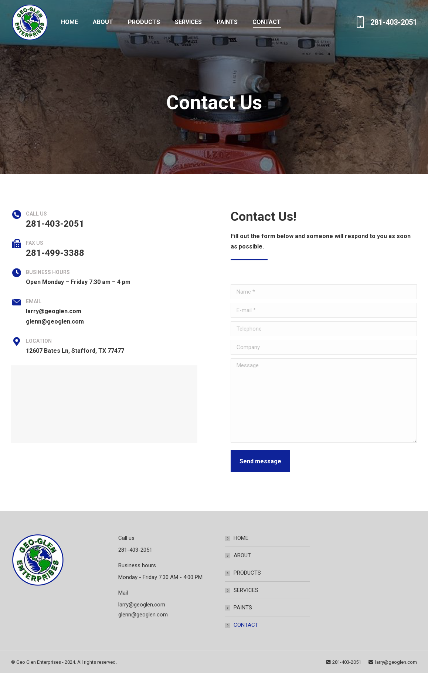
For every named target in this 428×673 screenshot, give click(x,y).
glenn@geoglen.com (143, 614)
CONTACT (246, 625)
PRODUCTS (247, 572)
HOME (241, 538)
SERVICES (246, 590)
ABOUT (242, 555)
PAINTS (243, 607)
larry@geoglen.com (141, 604)
